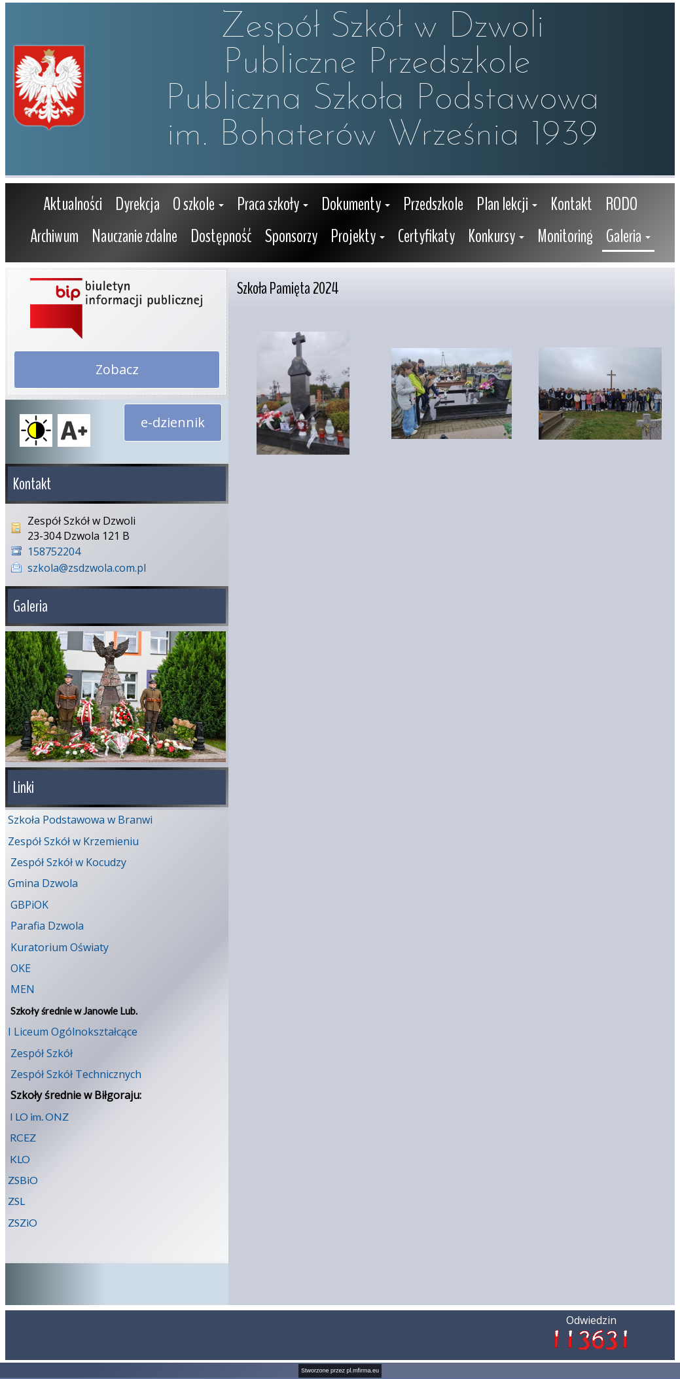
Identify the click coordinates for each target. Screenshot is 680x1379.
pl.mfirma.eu (363, 1369)
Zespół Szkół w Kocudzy (68, 861)
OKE (20, 967)
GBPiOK (29, 903)
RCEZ (23, 1136)
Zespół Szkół (41, 1052)
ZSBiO (23, 1178)
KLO (20, 1157)
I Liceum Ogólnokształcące (72, 1030)
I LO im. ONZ (39, 1115)
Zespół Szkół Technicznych (75, 1073)
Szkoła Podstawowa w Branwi (80, 818)
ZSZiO (22, 1221)
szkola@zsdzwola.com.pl (86, 568)
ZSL (16, 1199)
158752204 (54, 551)
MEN (22, 988)
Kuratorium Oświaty (59, 946)
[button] (198, 205)
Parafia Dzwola (47, 924)
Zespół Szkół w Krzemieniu (73, 840)
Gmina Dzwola (43, 882)
